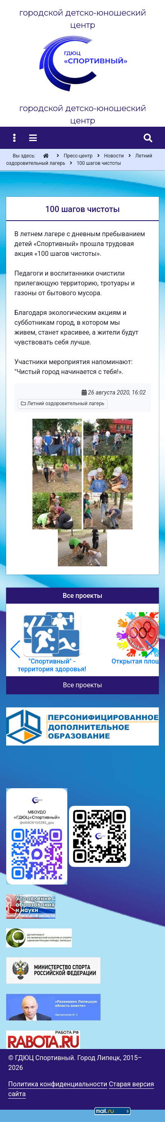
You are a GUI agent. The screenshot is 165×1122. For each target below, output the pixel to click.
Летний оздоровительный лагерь (62, 403)
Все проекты (82, 685)
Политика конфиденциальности (57, 1084)
